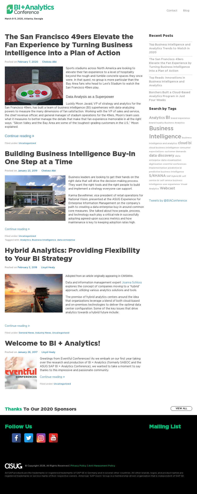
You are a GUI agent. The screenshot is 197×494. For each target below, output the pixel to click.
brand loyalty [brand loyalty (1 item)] (156, 123)
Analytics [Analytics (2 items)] (157, 118)
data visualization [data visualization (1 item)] (171, 160)
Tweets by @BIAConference (168, 200)
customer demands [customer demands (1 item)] (175, 151)
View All (181, 408)
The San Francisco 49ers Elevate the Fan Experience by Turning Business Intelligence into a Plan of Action (69, 45)
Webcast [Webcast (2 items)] (167, 188)
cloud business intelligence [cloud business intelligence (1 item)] (164, 148)
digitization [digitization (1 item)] (155, 164)
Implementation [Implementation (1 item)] (158, 168)
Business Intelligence (44, 240)
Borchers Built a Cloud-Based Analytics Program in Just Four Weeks (169, 96)
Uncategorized (27, 143)
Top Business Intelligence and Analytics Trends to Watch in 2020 (169, 48)
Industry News (43, 333)
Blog (186, 10)
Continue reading (19, 136)
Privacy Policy (78, 466)
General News (26, 333)
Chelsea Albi (49, 62)
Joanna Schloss (132, 282)
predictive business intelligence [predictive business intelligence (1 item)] (166, 172)
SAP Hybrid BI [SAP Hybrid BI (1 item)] (174, 176)
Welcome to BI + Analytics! (52, 343)
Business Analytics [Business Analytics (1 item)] (174, 123)
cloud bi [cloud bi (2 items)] (185, 143)
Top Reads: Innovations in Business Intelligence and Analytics (167, 81)
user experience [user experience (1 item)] (171, 184)
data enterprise (66, 240)
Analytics (25, 240)
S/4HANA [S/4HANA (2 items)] (157, 176)
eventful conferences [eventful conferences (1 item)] (174, 164)
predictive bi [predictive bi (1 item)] (175, 168)
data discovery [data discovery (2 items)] (161, 155)
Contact (172, 10)
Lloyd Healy (48, 267)
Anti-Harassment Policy (101, 466)
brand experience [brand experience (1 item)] (180, 118)
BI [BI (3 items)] (168, 117)
